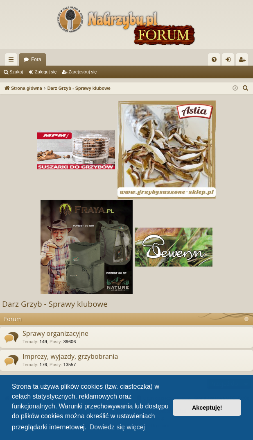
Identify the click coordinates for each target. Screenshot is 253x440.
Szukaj (16, 71)
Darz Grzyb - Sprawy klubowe (55, 304)
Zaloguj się (45, 71)
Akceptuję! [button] (207, 407)
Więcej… (12, 61)
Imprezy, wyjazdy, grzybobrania (70, 356)
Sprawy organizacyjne (55, 333)
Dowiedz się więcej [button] (117, 427)
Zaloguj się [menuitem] (230, 61)
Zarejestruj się (82, 71)
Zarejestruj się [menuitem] (243, 61)
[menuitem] (214, 59)
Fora (36, 59)
